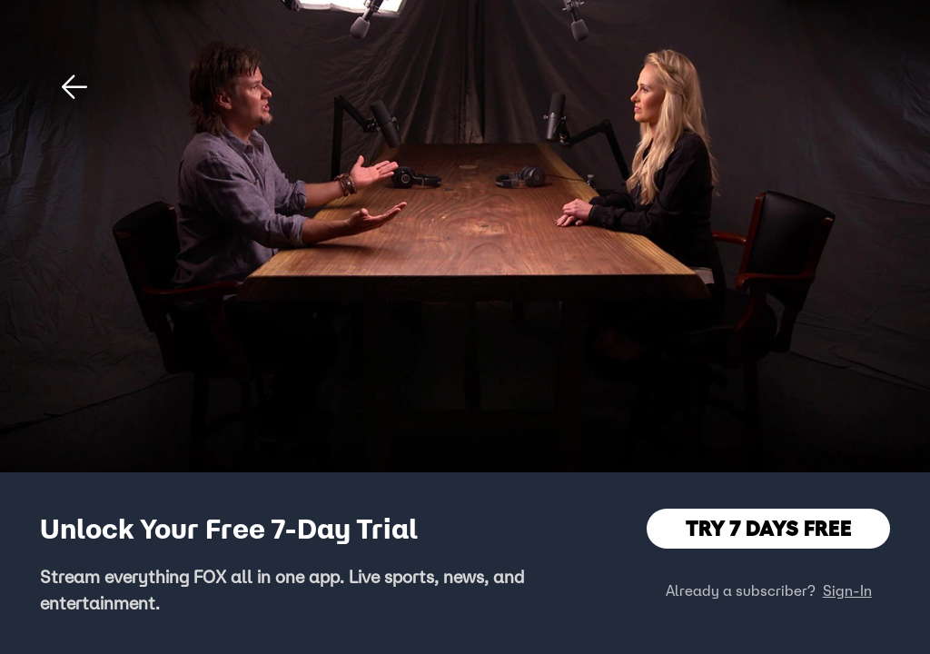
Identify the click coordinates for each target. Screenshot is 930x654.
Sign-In (847, 590)
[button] (74, 87)
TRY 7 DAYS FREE (769, 528)
